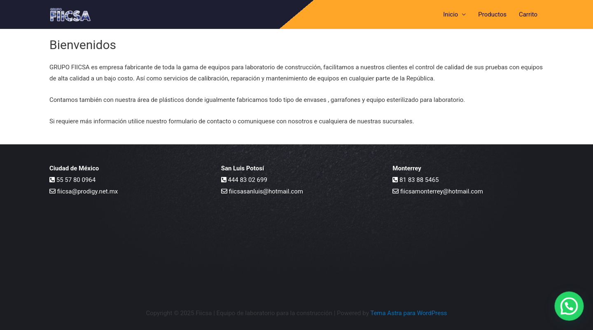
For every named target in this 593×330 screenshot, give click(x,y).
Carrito (528, 14)
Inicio (450, 14)
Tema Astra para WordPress (408, 313)
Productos (492, 14)
